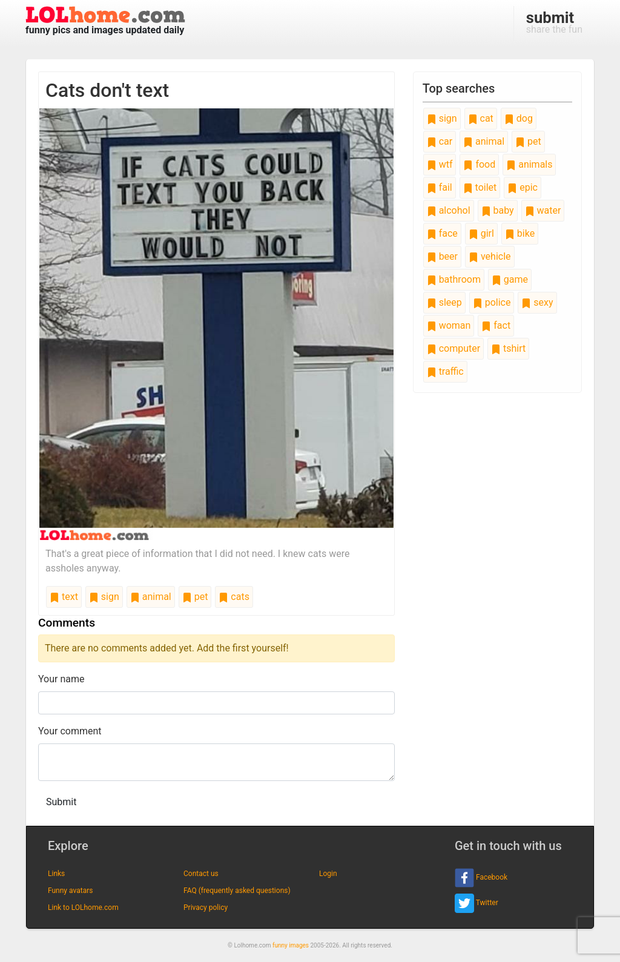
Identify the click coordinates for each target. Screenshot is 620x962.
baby (497, 210)
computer (453, 348)
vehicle (490, 256)
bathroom (454, 279)
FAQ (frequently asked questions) (237, 890)
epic (522, 187)
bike (520, 233)
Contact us (201, 873)
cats (234, 596)
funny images (290, 945)
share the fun (554, 21)
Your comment (70, 731)
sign (104, 596)
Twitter (476, 903)
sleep (444, 302)
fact (495, 325)
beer (442, 256)
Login (328, 873)
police (492, 302)
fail (439, 187)
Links (56, 873)
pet (195, 596)
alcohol (448, 210)
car (439, 141)
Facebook (481, 878)
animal (150, 596)
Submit (61, 802)
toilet (480, 187)
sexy (537, 302)
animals (529, 164)
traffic (445, 371)
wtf (440, 164)
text (64, 596)
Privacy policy (205, 907)
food (479, 164)
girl (481, 233)
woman (449, 325)
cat (480, 118)
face (442, 233)
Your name (61, 679)
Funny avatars (70, 890)
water (543, 210)
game (510, 279)
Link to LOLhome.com (83, 907)
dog (518, 118)
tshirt (508, 348)
